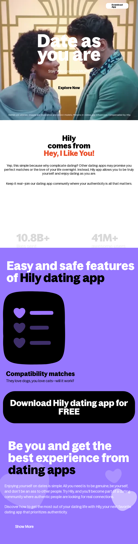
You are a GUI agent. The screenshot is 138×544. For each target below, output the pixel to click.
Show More (24, 525)
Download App (117, 6)
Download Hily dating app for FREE (69, 406)
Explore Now (69, 88)
